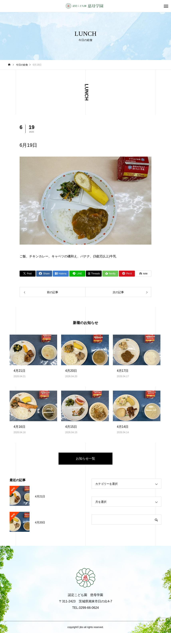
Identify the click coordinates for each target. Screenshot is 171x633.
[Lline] (77, 274)
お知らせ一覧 (85, 458)
